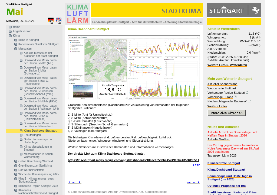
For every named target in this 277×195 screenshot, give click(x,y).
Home (16, 26)
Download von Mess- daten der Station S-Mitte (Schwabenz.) (40, 70)
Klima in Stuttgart (28, 39)
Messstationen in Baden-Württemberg (39, 155)
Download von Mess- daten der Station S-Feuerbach (40, 125)
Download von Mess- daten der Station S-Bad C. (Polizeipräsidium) (40, 116)
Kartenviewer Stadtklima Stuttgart (38, 44)
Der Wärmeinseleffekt (31, 169)
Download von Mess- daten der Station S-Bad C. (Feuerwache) (40, 80)
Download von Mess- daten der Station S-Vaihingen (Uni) (41, 107)
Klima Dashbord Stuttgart (40, 130)
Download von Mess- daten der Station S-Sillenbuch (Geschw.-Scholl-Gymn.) (40, 91)
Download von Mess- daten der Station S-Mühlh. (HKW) (40, 100)
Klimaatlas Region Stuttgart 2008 (38, 185)
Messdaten (25, 48)
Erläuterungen (32, 135)
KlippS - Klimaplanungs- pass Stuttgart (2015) (36, 180)
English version (22, 31)
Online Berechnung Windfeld (35, 161)
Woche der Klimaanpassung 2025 (38, 174)
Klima (16, 35)
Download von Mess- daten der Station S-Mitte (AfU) (40, 62)
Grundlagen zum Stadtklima (35, 165)
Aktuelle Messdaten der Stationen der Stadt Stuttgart (41, 54)
